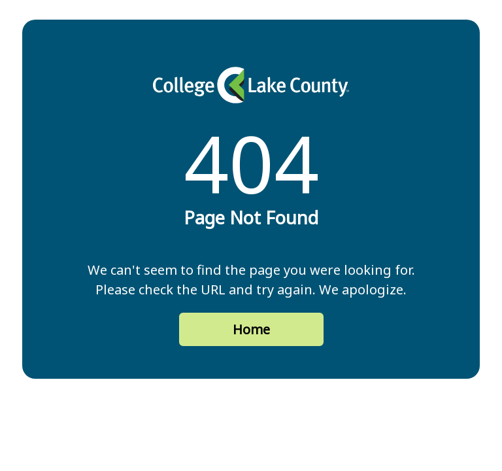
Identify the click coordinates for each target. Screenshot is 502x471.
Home (251, 329)
